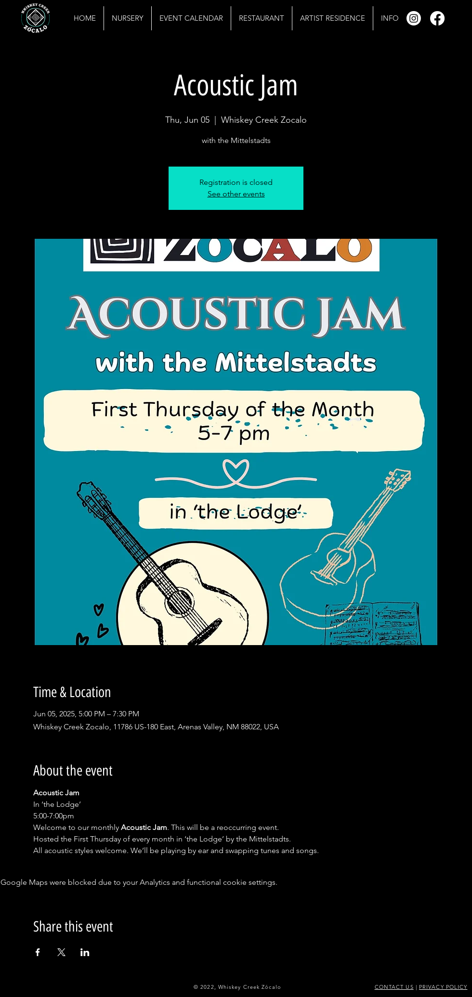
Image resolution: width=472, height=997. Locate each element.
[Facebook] (437, 18)
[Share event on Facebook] (37, 952)
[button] (389, 18)
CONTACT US (394, 987)
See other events (236, 193)
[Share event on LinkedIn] (85, 952)
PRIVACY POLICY (443, 987)
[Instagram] (413, 18)
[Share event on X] (61, 952)
